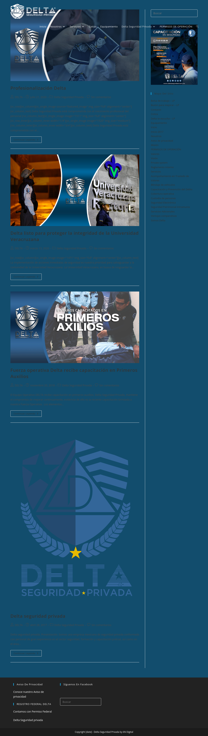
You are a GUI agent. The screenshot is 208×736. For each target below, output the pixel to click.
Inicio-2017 (157, 131)
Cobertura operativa (162, 193)
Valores (155, 154)
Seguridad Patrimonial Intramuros (170, 207)
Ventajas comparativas (164, 216)
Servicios (156, 171)
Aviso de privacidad (162, 140)
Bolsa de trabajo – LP (163, 100)
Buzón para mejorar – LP (165, 105)
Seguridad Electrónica (163, 202)
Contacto (156, 109)
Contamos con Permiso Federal (32, 711)
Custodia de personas (163, 198)
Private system (159, 162)
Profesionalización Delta (38, 88)
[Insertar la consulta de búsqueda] (80, 702)
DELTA (19, 97)
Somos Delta (158, 220)
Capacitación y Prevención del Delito (171, 189)
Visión (154, 158)
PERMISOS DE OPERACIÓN (166, 149)
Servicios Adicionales (162, 211)
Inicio (154, 127)
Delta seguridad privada (37, 616)
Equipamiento (159, 123)
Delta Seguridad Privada (69, 97)
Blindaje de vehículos (163, 184)
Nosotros (156, 136)
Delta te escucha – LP (163, 118)
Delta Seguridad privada (28, 720)
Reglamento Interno (162, 167)
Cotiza (154, 114)
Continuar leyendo (28, 140)
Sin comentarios (101, 97)
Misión (154, 145)
